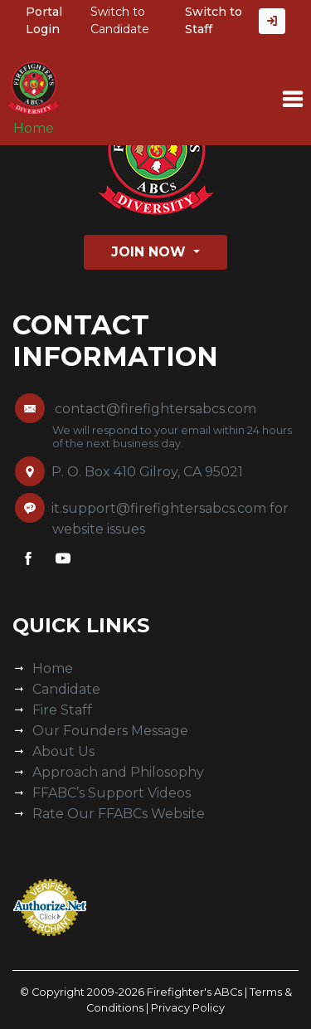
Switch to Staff (213, 20)
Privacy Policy (188, 1008)
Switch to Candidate (119, 20)
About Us (63, 751)
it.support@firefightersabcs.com (158, 508)
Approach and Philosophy (118, 772)
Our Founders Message (110, 731)
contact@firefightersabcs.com (155, 409)
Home (33, 128)
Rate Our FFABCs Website (118, 814)
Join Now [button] (150, 252)
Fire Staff (62, 710)
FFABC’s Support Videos (111, 793)
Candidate (66, 689)
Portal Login (44, 20)
